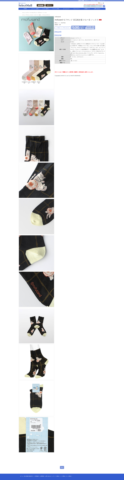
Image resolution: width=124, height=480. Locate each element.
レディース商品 (55, 476)
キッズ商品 (68, 476)
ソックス (45, 12)
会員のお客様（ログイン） (84, 0)
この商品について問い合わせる (62, 27)
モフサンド (40, 12)
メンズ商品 (62, 476)
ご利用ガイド (87, 8)
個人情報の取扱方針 (28, 476)
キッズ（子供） (56, 8)
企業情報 (42, 476)
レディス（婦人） (35, 8)
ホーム (102, 0)
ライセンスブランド (46, 14)
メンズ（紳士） (45, 8)
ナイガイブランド (34, 12)
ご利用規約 (36, 476)
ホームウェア (66, 8)
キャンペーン (77, 8)
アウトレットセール (29, 14)
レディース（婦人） (38, 14)
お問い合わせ (97, 8)
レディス (27, 12)
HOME (25, 8)
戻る (62, 467)
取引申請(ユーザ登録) (95, 0)
